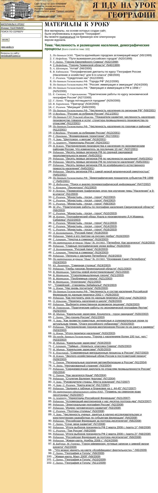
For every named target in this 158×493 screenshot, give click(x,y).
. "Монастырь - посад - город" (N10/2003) (85, 213)
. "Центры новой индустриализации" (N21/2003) (91, 271)
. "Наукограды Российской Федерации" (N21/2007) (91, 398)
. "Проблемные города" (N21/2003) (82, 278)
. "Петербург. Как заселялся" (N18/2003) (104, 242)
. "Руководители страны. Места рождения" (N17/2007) (91, 381)
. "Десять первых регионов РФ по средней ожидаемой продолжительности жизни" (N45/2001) (92, 154)
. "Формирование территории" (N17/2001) (86, 136)
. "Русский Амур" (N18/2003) (80, 232)
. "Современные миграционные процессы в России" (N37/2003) (101, 352)
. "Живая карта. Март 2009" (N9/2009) (77, 456)
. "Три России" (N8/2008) (74, 430)
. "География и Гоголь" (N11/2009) (79, 462)
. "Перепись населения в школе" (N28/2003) (87, 301)
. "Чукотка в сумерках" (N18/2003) (80, 239)
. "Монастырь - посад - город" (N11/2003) (85, 222)
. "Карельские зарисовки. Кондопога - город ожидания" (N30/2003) (101, 313)
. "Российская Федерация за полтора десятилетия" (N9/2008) (97, 437)
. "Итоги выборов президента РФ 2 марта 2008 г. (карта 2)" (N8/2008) (102, 433)
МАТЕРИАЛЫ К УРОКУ (12, 24)
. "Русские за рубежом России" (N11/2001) (86, 113)
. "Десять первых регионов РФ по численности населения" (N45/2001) (103, 158)
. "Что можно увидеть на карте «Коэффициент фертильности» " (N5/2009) (100, 450)
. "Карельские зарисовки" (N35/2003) (82, 349)
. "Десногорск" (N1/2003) (75, 187)
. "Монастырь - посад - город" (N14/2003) (85, 226)
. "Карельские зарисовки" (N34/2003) (82, 342)
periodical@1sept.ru (10, 55)
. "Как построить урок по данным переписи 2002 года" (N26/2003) (99, 297)
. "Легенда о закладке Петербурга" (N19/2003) (87, 255)
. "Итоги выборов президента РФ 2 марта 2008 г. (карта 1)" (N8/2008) (102, 427)
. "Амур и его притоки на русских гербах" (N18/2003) (91, 236)
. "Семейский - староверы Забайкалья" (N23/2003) (85, 285)
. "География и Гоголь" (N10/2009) (79, 459)
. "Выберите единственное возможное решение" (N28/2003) (96, 304)
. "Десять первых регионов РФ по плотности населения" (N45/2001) (101, 161)
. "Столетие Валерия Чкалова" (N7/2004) (84, 378)
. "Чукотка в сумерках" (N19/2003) (80, 252)
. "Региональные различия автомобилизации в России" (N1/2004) (100, 362)
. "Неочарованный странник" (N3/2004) (82, 365)
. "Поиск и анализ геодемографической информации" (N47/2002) (102, 184)
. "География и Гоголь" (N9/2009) (78, 453)
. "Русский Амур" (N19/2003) (80, 249)
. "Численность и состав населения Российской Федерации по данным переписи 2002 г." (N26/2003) (100, 293)
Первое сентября (65, 11)
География (49, 8)
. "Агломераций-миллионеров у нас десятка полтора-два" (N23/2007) (102, 401)
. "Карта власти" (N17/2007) (81, 385)
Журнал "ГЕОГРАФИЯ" (13, 28)
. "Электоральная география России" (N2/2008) (88, 404)
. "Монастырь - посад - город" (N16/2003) (85, 229)
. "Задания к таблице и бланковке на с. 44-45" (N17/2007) (94, 388)
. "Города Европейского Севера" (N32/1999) (85, 61)
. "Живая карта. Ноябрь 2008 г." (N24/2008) (85, 440)
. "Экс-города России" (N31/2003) (79, 317)
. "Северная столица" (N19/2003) (82, 265)
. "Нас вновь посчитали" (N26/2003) (80, 288)
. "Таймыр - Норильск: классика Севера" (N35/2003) (92, 346)
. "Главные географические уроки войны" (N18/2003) (91, 245)
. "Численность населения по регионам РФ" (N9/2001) (104, 110)
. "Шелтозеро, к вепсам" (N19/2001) (79, 139)
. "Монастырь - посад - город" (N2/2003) (84, 197)
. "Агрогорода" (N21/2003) (77, 281)
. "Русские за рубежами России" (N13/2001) (86, 132)
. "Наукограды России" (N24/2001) (81, 142)
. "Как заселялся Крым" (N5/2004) (79, 375)
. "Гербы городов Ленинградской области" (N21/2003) (92, 268)
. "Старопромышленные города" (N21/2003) (88, 275)
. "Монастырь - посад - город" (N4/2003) (84, 200)
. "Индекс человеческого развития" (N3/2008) (87, 407)
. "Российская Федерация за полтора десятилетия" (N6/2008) (97, 420)
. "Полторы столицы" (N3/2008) (78, 411)
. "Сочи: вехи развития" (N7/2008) (79, 424)
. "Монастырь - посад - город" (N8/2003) (84, 203)
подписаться (67, 36)
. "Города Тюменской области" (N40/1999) (86, 65)
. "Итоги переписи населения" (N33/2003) (84, 333)
